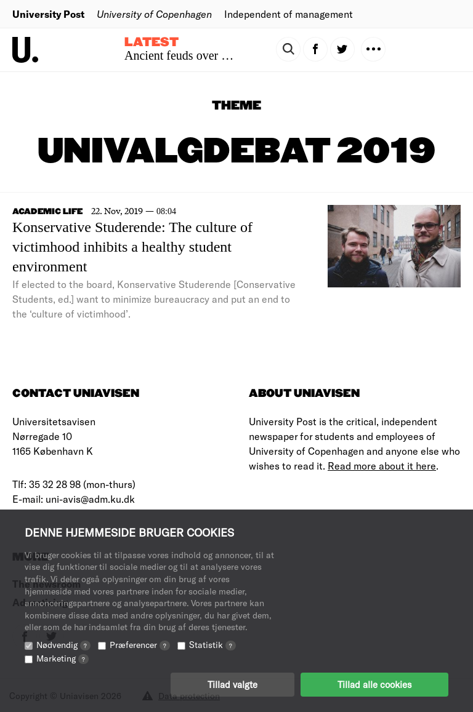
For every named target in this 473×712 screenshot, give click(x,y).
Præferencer (140, 644)
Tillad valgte (232, 684)
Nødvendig (63, 644)
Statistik (212, 644)
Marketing (62, 658)
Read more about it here (382, 465)
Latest (151, 42)
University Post (48, 14)
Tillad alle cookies (374, 684)
